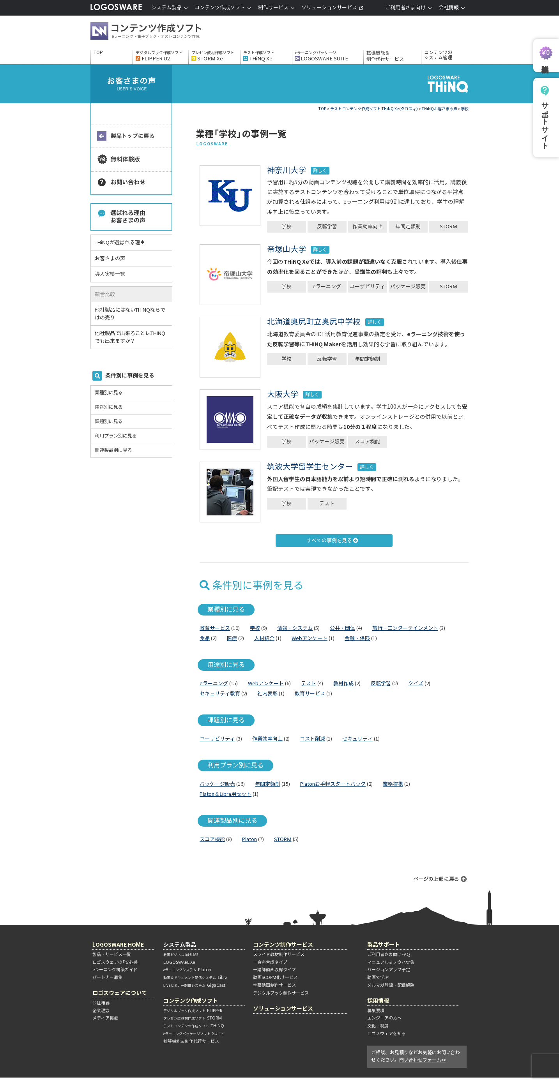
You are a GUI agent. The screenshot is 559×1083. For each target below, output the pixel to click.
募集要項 (375, 1010)
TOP (98, 52)
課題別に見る (109, 421)
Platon (249, 839)
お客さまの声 (110, 258)
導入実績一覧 (110, 274)
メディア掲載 (105, 1018)
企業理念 (101, 1010)
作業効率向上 (367, 226)
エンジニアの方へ (384, 1018)
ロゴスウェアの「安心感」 (116, 962)
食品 (205, 638)
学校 (286, 226)
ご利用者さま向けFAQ (388, 954)
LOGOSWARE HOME (118, 944)
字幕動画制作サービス (274, 985)
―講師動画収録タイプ (274, 969)
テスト (326, 503)
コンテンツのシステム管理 (438, 55)
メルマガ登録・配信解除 (390, 985)
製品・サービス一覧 (111, 954)
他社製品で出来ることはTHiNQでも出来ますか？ (130, 337)
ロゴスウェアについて (119, 993)
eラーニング (327, 286)
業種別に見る (109, 392)
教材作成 (343, 683)
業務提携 (393, 784)
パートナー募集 (107, 977)
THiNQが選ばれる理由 (120, 242)
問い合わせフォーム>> (422, 1060)
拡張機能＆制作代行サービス (385, 56)
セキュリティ (357, 739)
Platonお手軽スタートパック (333, 784)
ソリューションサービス (332, 8)
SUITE (193, 1033)
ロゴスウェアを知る (386, 1033)
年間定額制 (408, 226)
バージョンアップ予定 (388, 969)
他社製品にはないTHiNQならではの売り (130, 314)
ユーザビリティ (367, 286)
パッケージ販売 (408, 286)
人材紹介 (264, 638)
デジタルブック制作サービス (281, 993)
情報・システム (295, 628)
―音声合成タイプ (270, 962)
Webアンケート (309, 638)
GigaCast (194, 985)
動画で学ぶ (378, 977)
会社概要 (101, 1002)
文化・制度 (378, 1025)
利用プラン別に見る (116, 436)
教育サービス (215, 628)
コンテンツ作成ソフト (158, 32)
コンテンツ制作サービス (283, 944)
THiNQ (193, 1025)
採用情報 (378, 1000)
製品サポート (383, 944)
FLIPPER (192, 1010)
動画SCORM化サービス (275, 977)
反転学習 (327, 226)
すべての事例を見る (332, 540)
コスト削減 (312, 739)
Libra (195, 977)
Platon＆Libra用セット (225, 794)
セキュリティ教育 (220, 694)
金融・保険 (357, 638)
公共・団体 (342, 628)
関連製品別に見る (113, 450)
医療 (232, 638)
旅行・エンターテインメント (405, 628)
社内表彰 (267, 694)
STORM (448, 226)
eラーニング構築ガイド (115, 969)
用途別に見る (109, 407)
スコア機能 (367, 441)
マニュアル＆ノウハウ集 (390, 962)
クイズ (415, 683)
